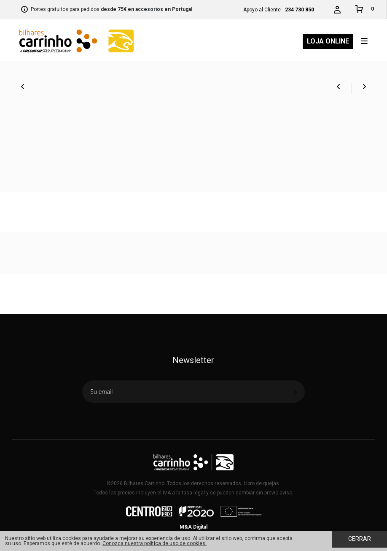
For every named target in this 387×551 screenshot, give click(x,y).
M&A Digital (193, 527)
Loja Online (328, 41)
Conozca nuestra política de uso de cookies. (154, 543)
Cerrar (359, 538)
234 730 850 (299, 10)
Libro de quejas (261, 483)
